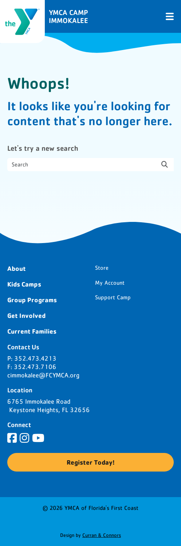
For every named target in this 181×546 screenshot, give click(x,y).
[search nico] (90, 164)
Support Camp (113, 297)
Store (102, 268)
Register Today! (91, 462)
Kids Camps (24, 284)
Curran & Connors (101, 535)
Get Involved (26, 315)
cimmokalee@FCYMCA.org (43, 375)
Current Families (31, 331)
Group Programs (32, 300)
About (16, 268)
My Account (110, 283)
